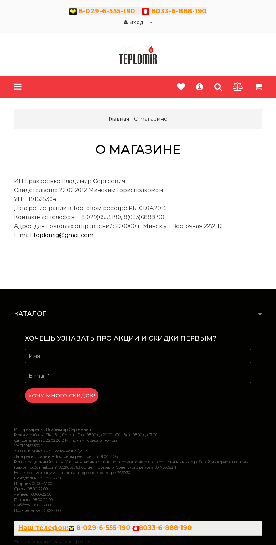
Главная (119, 119)
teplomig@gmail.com (63, 234)
